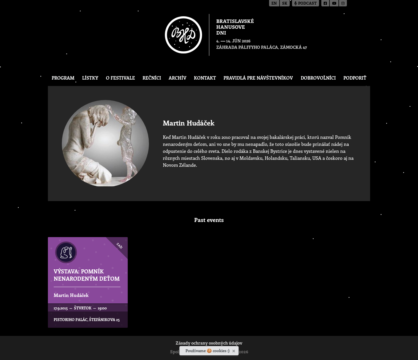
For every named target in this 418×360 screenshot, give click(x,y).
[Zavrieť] (234, 349)
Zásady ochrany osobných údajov (209, 343)
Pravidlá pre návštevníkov (258, 78)
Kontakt (205, 78)
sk (284, 4)
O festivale (120, 78)
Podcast (305, 4)
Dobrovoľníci (318, 78)
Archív (177, 78)
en (274, 4)
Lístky (90, 78)
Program (63, 78)
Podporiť (354, 78)
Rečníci (152, 78)
